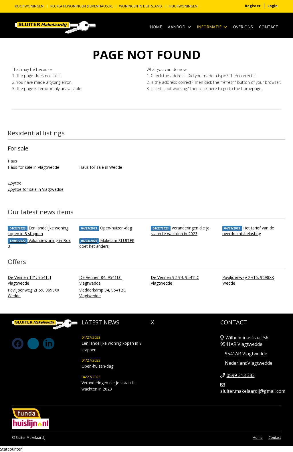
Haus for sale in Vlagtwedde (33, 167)
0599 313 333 (241, 375)
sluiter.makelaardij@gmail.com (252, 391)
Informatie (212, 27)
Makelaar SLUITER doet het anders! (106, 243)
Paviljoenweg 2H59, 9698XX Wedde (33, 292)
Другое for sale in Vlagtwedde (36, 189)
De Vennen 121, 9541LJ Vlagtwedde (29, 280)
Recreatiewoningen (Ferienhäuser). (81, 6)
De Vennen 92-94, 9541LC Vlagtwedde (175, 280)
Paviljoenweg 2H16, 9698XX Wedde (248, 280)
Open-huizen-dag (105, 228)
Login (273, 5)
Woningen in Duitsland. (141, 6)
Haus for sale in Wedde (100, 167)
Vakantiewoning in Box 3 (39, 243)
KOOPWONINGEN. (29, 6)
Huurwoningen (183, 6)
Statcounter (11, 449)
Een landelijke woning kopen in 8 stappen (38, 230)
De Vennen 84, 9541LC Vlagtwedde (100, 280)
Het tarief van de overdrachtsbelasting (248, 230)
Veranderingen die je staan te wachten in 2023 (180, 230)
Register (253, 5)
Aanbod (179, 27)
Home (156, 26)
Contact (268, 26)
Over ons (243, 26)
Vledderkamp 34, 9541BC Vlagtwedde (102, 292)
